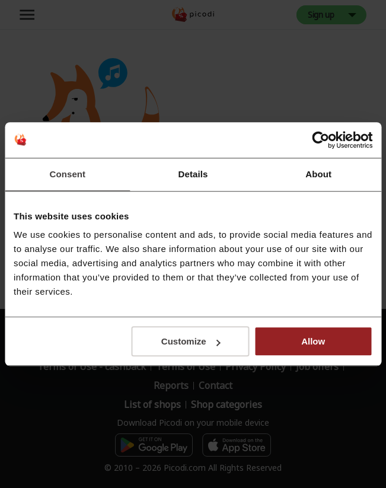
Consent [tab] (67, 174)
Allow (313, 341)
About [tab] (318, 174)
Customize (191, 341)
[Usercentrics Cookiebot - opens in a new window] (320, 140)
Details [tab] (193, 174)
